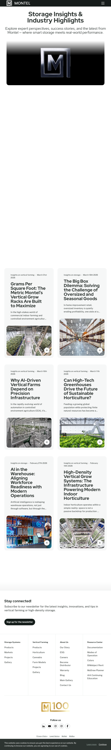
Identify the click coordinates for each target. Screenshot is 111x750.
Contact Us (65, 685)
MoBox (72, 736)
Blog (62, 675)
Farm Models (39, 662)
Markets (8, 652)
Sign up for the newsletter (20, 622)
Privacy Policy (42, 736)
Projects (8, 657)
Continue (103, 744)
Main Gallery (66, 680)
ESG (62, 652)
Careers (64, 657)
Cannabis (37, 657)
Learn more (92, 744)
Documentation (95, 647)
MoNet (64, 736)
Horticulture (39, 652)
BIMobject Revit (95, 665)
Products (8, 647)
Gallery (8, 662)
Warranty (64, 670)
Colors (90, 660)
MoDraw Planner (95, 670)
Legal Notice (55, 736)
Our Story (65, 647)
